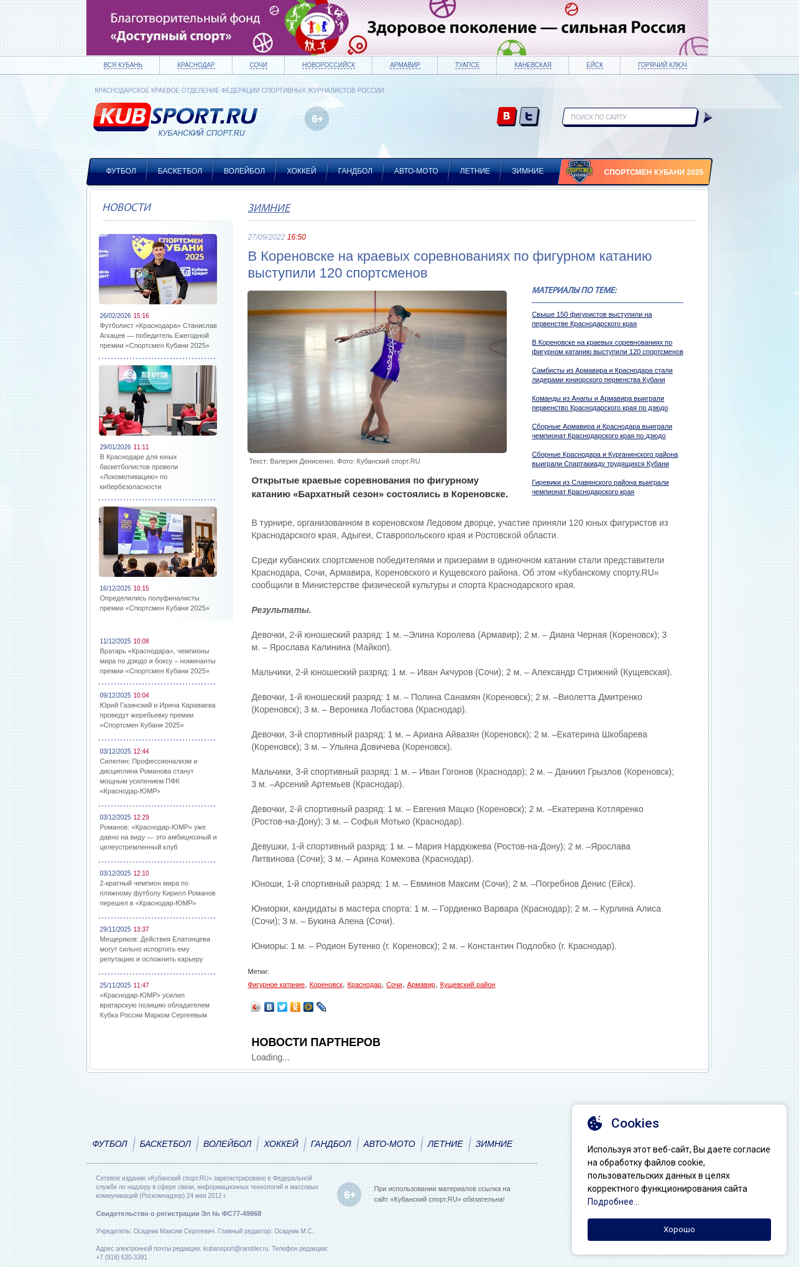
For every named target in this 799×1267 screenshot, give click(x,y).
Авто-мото (416, 171)
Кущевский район (468, 984)
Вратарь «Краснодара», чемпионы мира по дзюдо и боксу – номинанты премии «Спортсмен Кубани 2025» (158, 661)
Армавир (405, 65)
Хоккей (301, 171)
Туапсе (467, 65)
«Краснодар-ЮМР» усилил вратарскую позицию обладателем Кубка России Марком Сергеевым (155, 1005)
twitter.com (529, 117)
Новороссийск (328, 65)
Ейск (594, 65)
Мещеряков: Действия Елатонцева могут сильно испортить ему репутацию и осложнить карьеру (155, 949)
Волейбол (244, 171)
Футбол (121, 171)
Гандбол (355, 171)
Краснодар (196, 65)
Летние (475, 171)
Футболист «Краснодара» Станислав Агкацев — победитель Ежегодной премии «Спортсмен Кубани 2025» (158, 335)
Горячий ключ (662, 65)
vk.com (507, 117)
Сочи (258, 65)
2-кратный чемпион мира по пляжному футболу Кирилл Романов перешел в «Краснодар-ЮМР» (158, 893)
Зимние (527, 171)
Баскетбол (180, 171)
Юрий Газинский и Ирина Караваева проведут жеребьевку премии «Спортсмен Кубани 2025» (158, 715)
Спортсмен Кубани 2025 (654, 172)
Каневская (533, 65)
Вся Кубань (123, 65)
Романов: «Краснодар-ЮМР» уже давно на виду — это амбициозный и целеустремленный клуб (158, 837)
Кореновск (326, 984)
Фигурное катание (276, 984)
